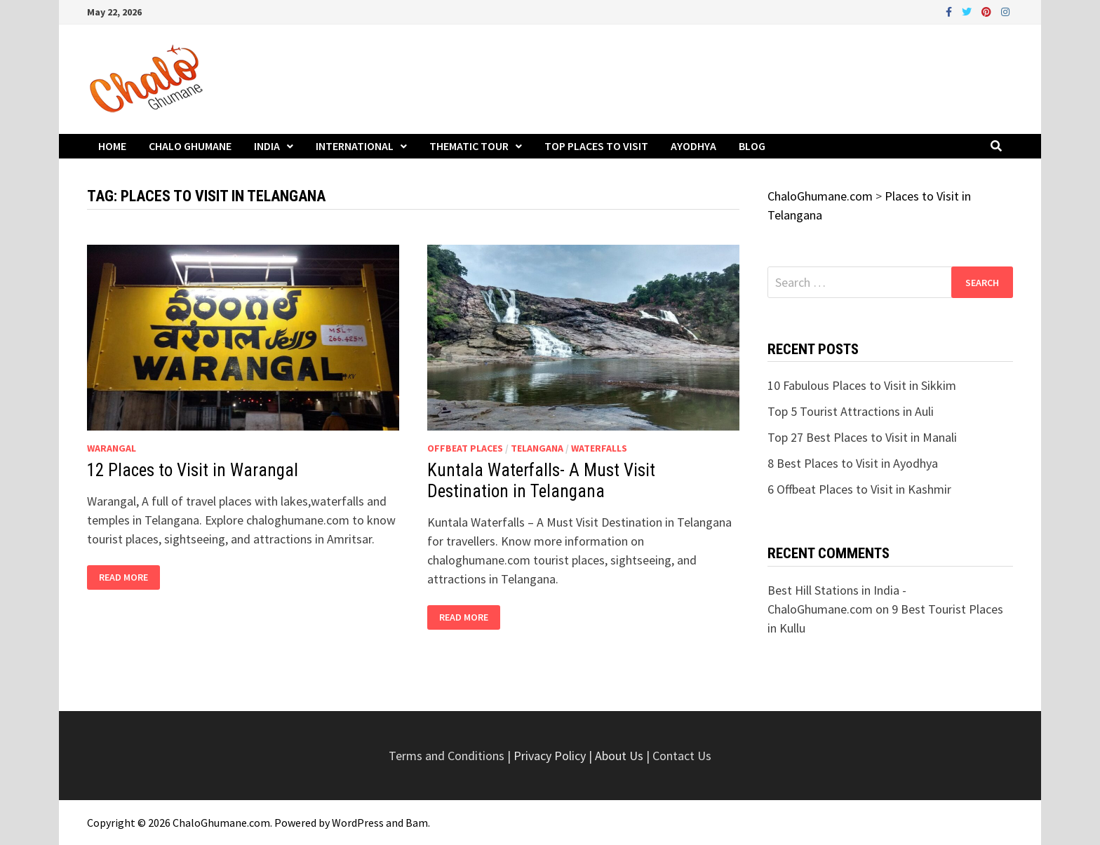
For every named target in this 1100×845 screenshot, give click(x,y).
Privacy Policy (551, 756)
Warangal (111, 448)
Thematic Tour (469, 146)
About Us (619, 756)
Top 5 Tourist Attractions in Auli (850, 411)
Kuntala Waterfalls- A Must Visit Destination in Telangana (541, 480)
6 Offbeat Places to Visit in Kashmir (859, 489)
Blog (752, 146)
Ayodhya (693, 146)
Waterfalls (599, 448)
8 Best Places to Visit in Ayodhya (852, 463)
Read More (123, 577)
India (267, 146)
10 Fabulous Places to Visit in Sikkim (861, 385)
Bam (416, 823)
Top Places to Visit (596, 146)
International (355, 146)
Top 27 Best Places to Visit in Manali (862, 437)
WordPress (358, 823)
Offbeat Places (465, 448)
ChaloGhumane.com (221, 823)
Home (112, 146)
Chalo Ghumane (190, 146)
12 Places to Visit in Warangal (192, 470)
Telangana (537, 448)
